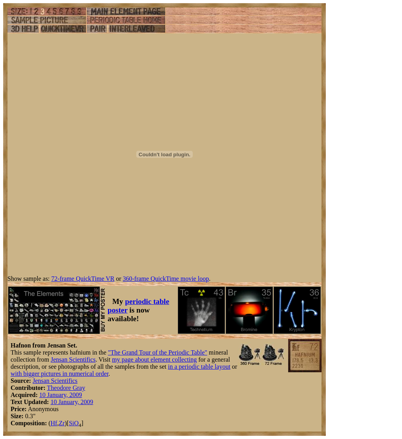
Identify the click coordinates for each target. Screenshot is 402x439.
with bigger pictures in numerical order (59, 373)
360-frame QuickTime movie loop (166, 278)
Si (71, 423)
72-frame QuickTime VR (83, 278)
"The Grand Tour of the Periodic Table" (157, 352)
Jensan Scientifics (73, 359)
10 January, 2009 (60, 394)
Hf (54, 423)
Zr (62, 423)
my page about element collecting (154, 359)
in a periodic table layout (199, 366)
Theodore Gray (66, 387)
